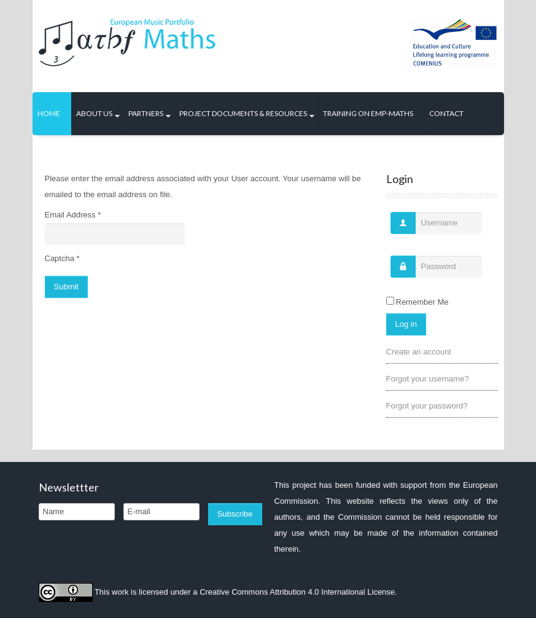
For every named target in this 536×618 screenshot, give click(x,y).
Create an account (418, 351)
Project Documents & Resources (243, 113)
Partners (145, 113)
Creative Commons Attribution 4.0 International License (297, 591)
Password (398, 272)
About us (94, 113)
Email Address (73, 214)
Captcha (62, 258)
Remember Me (422, 302)
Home (48, 113)
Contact (446, 113)
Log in (406, 324)
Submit (66, 286)
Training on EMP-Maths (368, 113)
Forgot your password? (427, 405)
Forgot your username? (427, 378)
